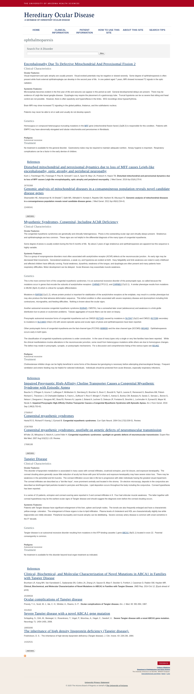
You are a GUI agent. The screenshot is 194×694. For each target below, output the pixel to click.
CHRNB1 (117, 284)
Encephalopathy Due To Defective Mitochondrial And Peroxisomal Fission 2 (80, 64)
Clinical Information (60, 31)
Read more (31, 216)
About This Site (133, 30)
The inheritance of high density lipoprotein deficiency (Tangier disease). (76, 631)
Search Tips (157, 30)
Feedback (163, 663)
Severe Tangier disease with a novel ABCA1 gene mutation (67, 613)
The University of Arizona (117, 686)
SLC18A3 (41, 322)
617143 (100, 318)
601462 (145, 328)
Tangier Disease (35, 459)
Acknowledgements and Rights (151, 673)
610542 (83, 308)
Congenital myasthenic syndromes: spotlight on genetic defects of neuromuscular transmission (92, 430)
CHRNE (95, 284)
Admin (164, 673)
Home (36, 30)
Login (168, 673)
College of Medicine (163, 667)
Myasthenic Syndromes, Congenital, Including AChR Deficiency (71, 222)
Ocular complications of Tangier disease (53, 599)
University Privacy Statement (97, 682)
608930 (104, 328)
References (33, 161)
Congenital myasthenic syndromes (49, 416)
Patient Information (84, 31)
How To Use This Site (108, 31)
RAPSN (38, 295)
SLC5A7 (129, 318)
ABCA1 (125, 533)
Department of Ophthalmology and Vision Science (153, 669)
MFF (86, 126)
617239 (154, 318)
